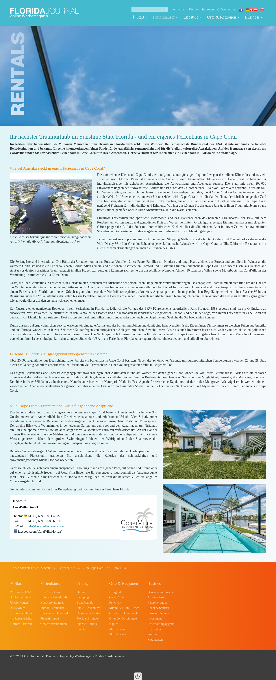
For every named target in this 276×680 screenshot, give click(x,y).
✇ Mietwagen (19, 602)
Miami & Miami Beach (124, 608)
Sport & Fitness (87, 624)
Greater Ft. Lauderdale (123, 613)
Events (81, 629)
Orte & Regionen (223, 17)
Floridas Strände (87, 618)
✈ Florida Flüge (20, 597)
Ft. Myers (115, 602)
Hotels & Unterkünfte (54, 597)
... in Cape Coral (50, 592)
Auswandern (155, 597)
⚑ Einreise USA (21, 592)
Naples (113, 624)
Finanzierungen (50, 618)
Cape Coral (116, 597)
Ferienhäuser (165, 17)
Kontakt (194, 9)
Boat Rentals (85, 602)
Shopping (83, 597)
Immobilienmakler (52, 608)
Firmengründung (158, 613)
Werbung (153, 634)
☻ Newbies (17, 608)
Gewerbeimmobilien (53, 624)
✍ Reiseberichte (21, 618)
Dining (81, 592)
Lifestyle (193, 17)
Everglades (116, 592)
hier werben (178, 9)
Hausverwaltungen (52, 602)
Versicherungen (157, 602)
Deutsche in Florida (160, 592)
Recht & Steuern (158, 608)
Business (254, 17)
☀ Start (139, 17)
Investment (154, 618)
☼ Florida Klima (21, 613)
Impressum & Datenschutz (219, 9)
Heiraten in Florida (89, 613)
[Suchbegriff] (149, 9)
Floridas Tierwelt (21, 624)
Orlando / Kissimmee (123, 618)
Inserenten (154, 629)
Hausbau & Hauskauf (54, 613)
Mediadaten (155, 639)
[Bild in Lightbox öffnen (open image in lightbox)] (51, 203)
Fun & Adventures (88, 608)
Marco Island (117, 629)
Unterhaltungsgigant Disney (163, 624)
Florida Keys (117, 634)
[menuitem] (140, 17)
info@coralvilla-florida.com (46, 526)
